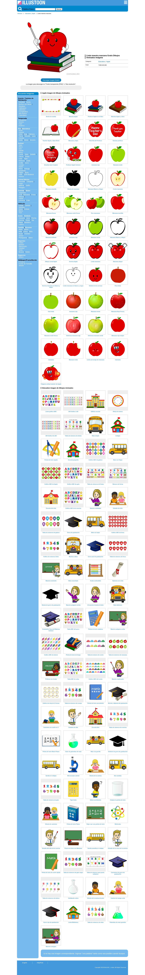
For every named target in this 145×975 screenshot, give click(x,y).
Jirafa (28, 161)
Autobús (22, 207)
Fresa (33, 195)
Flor (19, 129)
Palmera (32, 134)
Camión (27, 205)
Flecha (33, 218)
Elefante (22, 161)
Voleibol (21, 248)
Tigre (26, 158)
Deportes (21, 241)
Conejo (21, 165)
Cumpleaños (23, 112)
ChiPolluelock (29, 174)
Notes (27, 252)
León (20, 158)
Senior (21, 236)
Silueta (21, 265)
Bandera (27, 222)
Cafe (28, 200)
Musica (21, 252)
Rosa (21, 130)
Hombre (27, 234)
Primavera (22, 120)
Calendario (23, 115)
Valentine (22, 110)
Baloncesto (23, 246)
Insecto (21, 176)
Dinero (21, 257)
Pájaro (21, 172)
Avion (21, 209)
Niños (26, 229)
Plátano (21, 197)
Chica (25, 231)
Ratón (21, 167)
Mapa (21, 222)
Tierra (21, 136)
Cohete (26, 209)
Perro (21, 147)
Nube (21, 140)
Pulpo (21, 183)
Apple (33, 13)
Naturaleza (26, 129)
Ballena (21, 185)
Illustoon (20, 13)
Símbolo (27, 216)
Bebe (21, 229)
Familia (21, 227)
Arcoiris (32, 140)
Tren (20, 213)
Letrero (21, 224)
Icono (20, 216)
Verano (21, 122)
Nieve (26, 140)
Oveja (27, 156)
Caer (20, 124)
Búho (27, 172)
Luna (33, 136)
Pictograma (23, 238)
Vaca (26, 154)
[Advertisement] (106, 35)
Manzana (26, 195)
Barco (21, 211)
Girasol (21, 132)
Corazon (22, 218)
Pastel (21, 198)
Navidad (22, 102)
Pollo (20, 174)
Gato (20, 145)
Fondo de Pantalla (25, 264)
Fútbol (21, 243)
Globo (28, 220)
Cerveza (22, 200)
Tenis (21, 250)
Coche (21, 205)
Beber (28, 191)
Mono (21, 152)
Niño (20, 231)
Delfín (28, 185)
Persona (28, 227)
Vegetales (22, 193)
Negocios (21, 255)
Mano (31, 238)
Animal (21, 143)
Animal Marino (23, 179)
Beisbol (21, 244)
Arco (28, 218)
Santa (28, 102)
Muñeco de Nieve (25, 104)
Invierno (21, 126)
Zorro (27, 163)
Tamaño (27, 136)
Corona (21, 220)
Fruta (21, 195)
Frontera (22, 262)
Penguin (22, 187)
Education (28, 13)
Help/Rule (40, 963)
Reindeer (22, 106)
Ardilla (21, 163)
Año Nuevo (23, 113)
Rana (21, 169)
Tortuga (27, 169)
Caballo (32, 154)
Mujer (21, 234)
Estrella (21, 138)
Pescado (22, 181)
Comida (21, 191)
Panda (21, 150)
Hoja (25, 134)
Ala (33, 220)
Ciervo (21, 156)
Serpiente (22, 171)
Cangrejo (30, 181)
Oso (20, 149)
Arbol (21, 134)
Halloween (22, 108)
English (24, 963)
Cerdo (21, 154)
